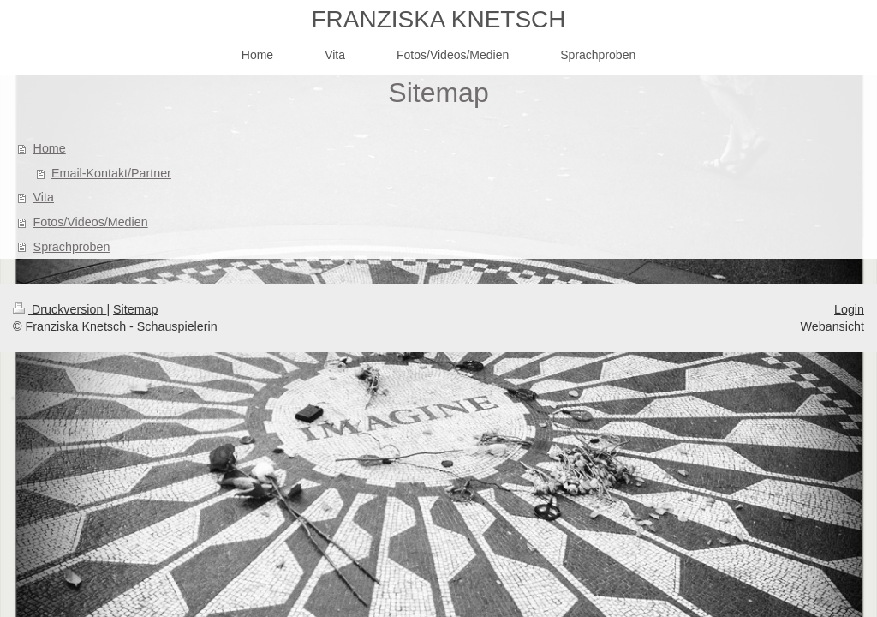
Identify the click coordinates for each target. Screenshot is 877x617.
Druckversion (59, 309)
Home (49, 148)
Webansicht (832, 326)
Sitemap (135, 309)
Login (849, 309)
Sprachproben (71, 247)
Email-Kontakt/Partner (111, 173)
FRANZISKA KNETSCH (438, 19)
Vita (43, 197)
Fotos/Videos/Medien (90, 222)
